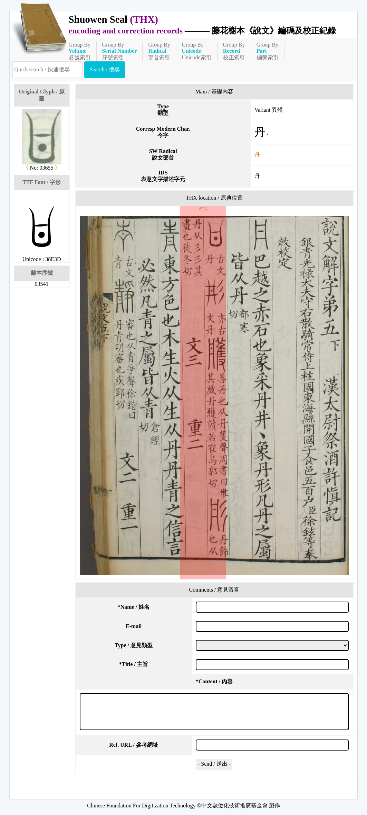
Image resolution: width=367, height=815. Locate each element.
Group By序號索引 (119, 51)
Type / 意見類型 (134, 645)
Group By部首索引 (159, 51)
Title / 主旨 (133, 664)
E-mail (134, 626)
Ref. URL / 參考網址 (133, 745)
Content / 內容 (214, 681)
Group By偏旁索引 (268, 51)
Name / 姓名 (133, 607)
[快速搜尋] (47, 69)
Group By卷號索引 (80, 51)
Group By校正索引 (234, 51)
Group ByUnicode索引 (196, 51)
